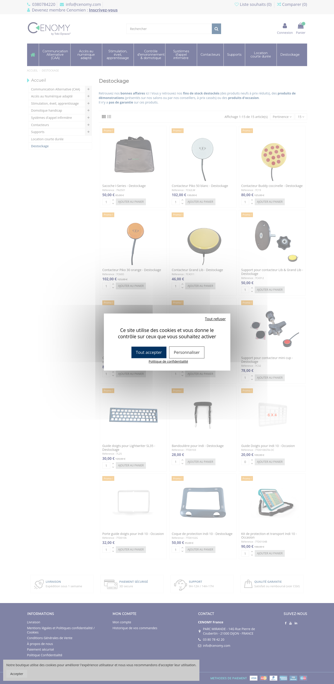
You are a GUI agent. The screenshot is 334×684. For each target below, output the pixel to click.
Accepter (16, 674)
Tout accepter (149, 352)
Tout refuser (215, 318)
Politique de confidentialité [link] (168, 361)
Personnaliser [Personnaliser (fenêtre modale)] (187, 352)
